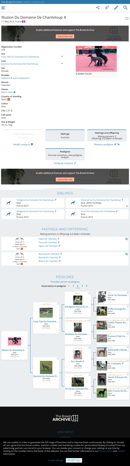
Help (65, 427)
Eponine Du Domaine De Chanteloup (19, 54)
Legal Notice (65, 416)
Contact (65, 421)
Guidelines (65, 432)
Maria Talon (8, 83)
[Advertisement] (65, 29)
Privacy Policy (105, 451)
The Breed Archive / (12, 2)
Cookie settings (55, 460)
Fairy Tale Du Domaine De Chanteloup (20, 47)
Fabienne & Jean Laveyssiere (15, 68)
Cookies (121, 451)
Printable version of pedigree (65, 266)
